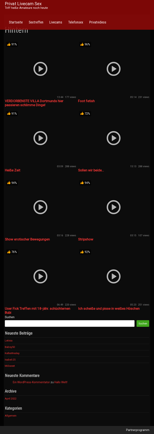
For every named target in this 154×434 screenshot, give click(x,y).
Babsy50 (10, 346)
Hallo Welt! (60, 382)
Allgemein (10, 415)
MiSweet (10, 365)
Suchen (9, 317)
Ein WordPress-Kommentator (31, 382)
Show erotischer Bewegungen (27, 239)
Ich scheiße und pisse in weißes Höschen (109, 309)
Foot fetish (86, 101)
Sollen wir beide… (91, 170)
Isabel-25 (10, 359)
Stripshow (85, 239)
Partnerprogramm (137, 430)
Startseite (16, 22)
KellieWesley (12, 353)
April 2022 (10, 398)
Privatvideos (97, 22)
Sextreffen (36, 22)
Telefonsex (75, 22)
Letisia (8, 340)
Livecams (55, 22)
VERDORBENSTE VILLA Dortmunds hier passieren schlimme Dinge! (34, 103)
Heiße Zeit (12, 170)
